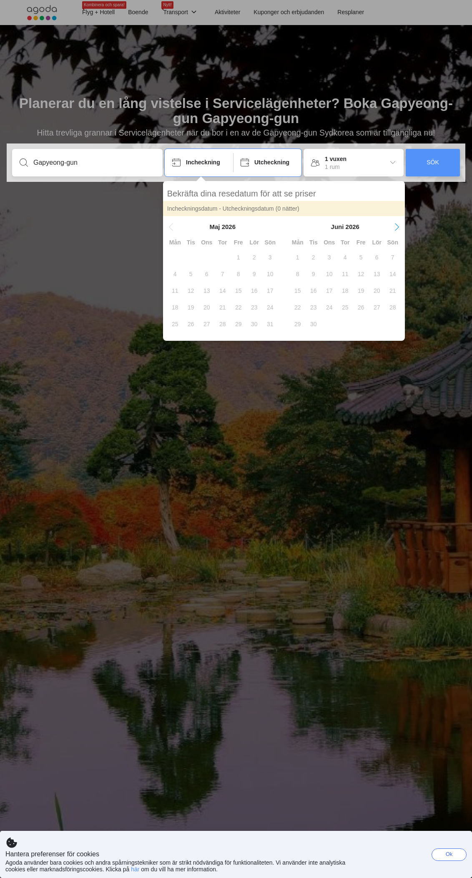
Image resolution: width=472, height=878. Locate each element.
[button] (172, 227)
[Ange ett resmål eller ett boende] (94, 162)
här (135, 869)
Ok (449, 854)
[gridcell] (240, 257)
